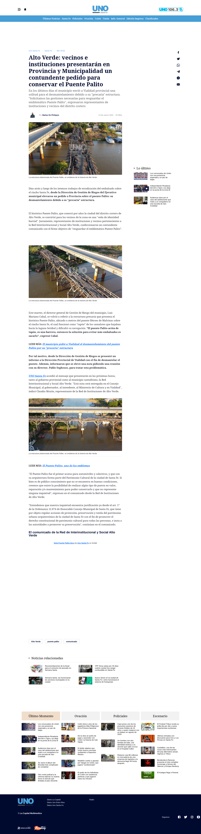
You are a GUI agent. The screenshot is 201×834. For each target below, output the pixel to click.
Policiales (77, 19)
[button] (19, 9)
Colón (98, 19)
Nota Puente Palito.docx (64, 543)
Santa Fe (66, 19)
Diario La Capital (54, 800)
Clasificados (151, 19)
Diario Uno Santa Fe (55, 805)
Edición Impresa (135, 19)
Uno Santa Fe (34, 51)
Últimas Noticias (51, 19)
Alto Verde (61, 51)
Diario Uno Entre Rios (56, 802)
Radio (91, 800)
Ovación (88, 19)
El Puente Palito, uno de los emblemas (66, 465)
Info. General (118, 19)
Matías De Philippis (50, 115)
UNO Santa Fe (37, 376)
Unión (106, 19)
